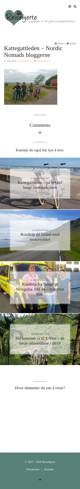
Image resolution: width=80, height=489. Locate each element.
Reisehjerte (44, 61)
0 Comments (25, 61)
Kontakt (49, 469)
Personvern (32, 469)
